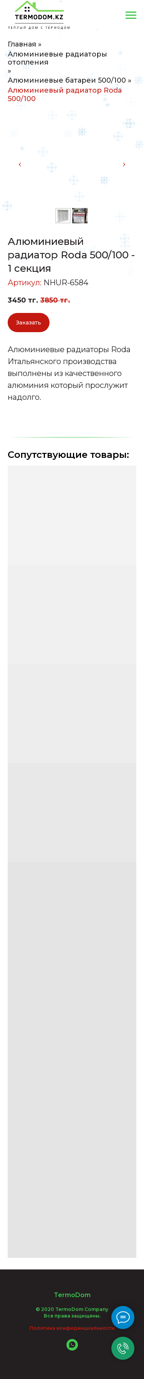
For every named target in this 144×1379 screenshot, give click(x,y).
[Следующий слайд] (124, 164)
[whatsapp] (72, 1348)
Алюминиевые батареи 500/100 (67, 81)
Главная (22, 44)
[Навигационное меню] (131, 15)
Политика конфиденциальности (72, 1328)
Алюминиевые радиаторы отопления (57, 58)
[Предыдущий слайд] (20, 164)
